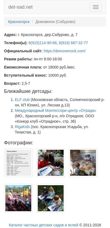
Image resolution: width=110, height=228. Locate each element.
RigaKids (22, 127)
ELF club (22, 99)
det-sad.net (20, 7)
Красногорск (19, 21)
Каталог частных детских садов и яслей (43, 225)
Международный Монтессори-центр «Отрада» (55, 110)
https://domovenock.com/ (65, 51)
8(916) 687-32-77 (73, 43)
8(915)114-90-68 (43, 43)
